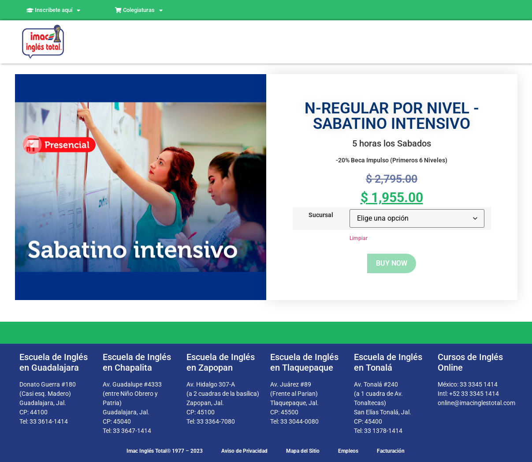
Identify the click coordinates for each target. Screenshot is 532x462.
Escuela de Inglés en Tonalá (388, 362)
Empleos (348, 451)
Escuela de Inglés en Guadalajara (53, 362)
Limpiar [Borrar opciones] (359, 238)
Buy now (391, 263)
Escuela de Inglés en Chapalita (137, 362)
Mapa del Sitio (303, 451)
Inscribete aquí (53, 10)
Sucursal (321, 215)
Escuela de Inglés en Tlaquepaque (304, 362)
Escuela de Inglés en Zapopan (220, 362)
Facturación (391, 451)
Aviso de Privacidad (244, 451)
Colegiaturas (139, 10)
